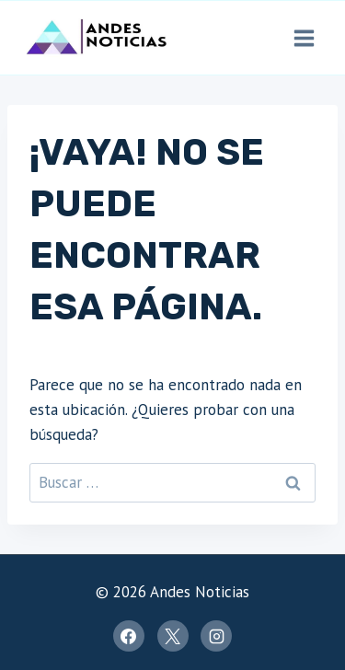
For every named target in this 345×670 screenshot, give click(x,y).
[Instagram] (216, 636)
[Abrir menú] (303, 37)
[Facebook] (128, 636)
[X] (173, 636)
